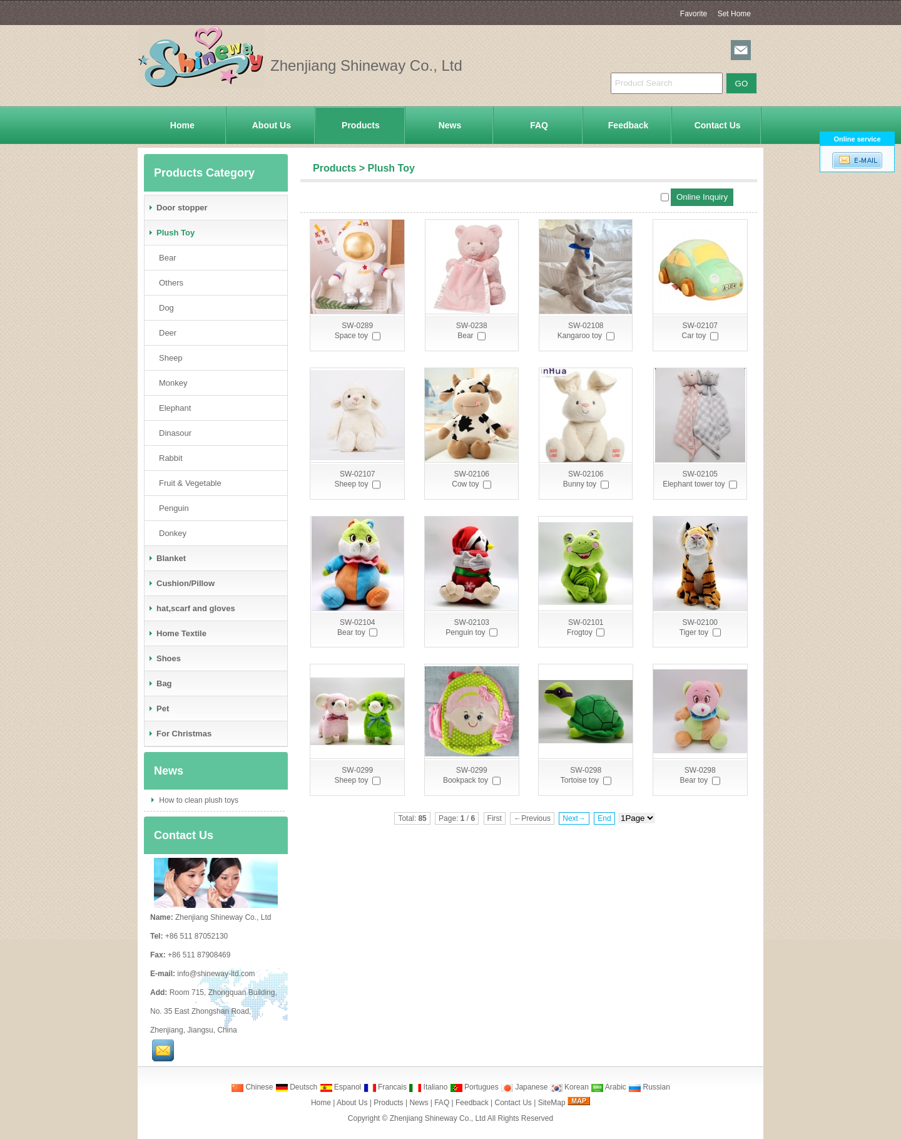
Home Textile (177, 633)
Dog (164, 307)
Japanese (524, 1087)
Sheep (168, 358)
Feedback (628, 125)
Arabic (608, 1087)
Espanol (341, 1087)
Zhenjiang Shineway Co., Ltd (438, 1118)
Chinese (252, 1087)
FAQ (539, 125)
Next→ (574, 818)
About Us (271, 125)
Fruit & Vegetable (187, 483)
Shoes (164, 658)
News (450, 125)
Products (361, 125)
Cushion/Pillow (181, 583)
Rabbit (168, 458)
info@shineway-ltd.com (216, 973)
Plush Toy (391, 168)
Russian (649, 1087)
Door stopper (178, 207)
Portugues (474, 1087)
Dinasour (172, 433)
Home (182, 125)
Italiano (428, 1087)
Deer (165, 333)
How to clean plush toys (197, 800)
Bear (165, 257)
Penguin (171, 508)
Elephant (172, 408)
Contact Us (718, 125)
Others (168, 282)
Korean (569, 1087)
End (604, 818)
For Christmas (179, 733)
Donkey (170, 533)
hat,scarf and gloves (191, 608)
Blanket (167, 558)
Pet (158, 708)
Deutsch (296, 1087)
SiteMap (552, 1102)
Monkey (171, 383)
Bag (160, 683)
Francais (385, 1087)
